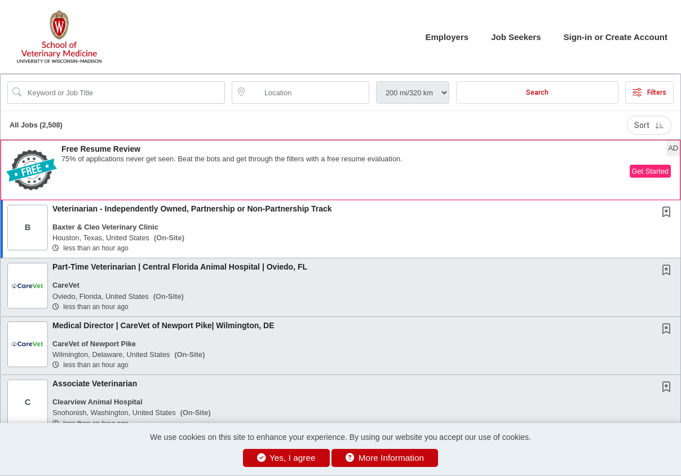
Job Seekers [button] (516, 37)
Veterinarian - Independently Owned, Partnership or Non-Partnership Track (192, 208)
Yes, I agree (286, 457)
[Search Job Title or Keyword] (124, 92)
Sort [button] (649, 125)
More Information (385, 457)
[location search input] (308, 92)
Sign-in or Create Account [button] (615, 37)
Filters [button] (649, 92)
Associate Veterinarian (94, 383)
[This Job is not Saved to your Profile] (668, 213)
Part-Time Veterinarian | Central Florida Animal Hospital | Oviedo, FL (179, 266)
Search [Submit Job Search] (537, 92)
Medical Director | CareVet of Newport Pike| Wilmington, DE (163, 325)
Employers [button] (446, 37)
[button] (340, 170)
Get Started (650, 171)
